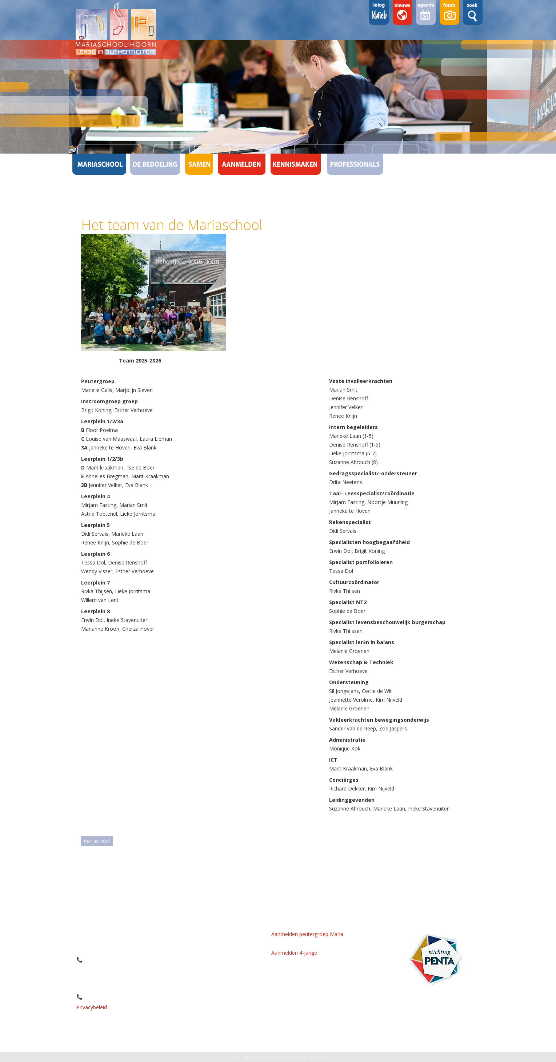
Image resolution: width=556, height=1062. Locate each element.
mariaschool (97, 841)
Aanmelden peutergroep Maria (307, 934)
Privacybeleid (91, 1007)
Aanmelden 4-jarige (294, 952)
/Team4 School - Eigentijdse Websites (300, 1057)
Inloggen (233, 1057)
